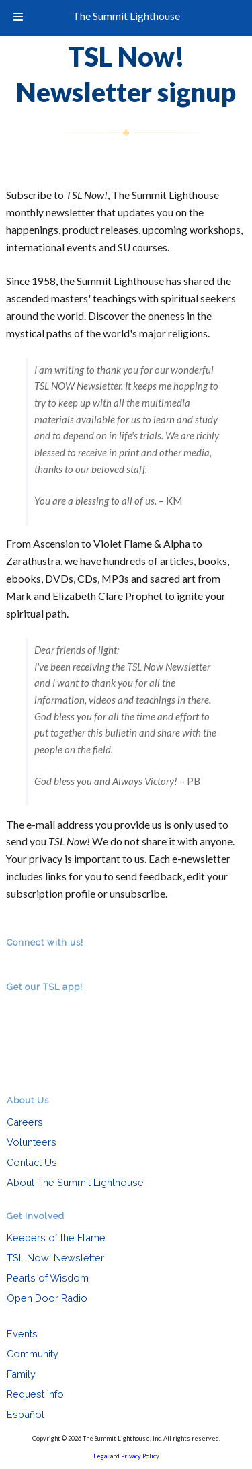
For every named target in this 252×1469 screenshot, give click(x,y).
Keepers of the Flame (56, 1237)
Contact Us (32, 1162)
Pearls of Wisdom (48, 1278)
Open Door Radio (47, 1298)
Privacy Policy (140, 1456)
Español (25, 1414)
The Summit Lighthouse (126, 15)
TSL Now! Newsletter (55, 1257)
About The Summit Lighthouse (75, 1182)
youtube (52, 960)
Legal (101, 1456)
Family (21, 1374)
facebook (34, 960)
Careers (25, 1122)
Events (22, 1333)
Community (32, 1353)
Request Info (35, 1394)
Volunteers (31, 1142)
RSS (15, 960)
